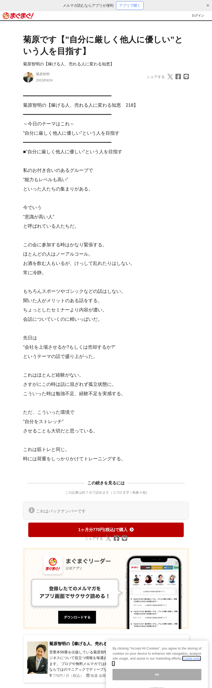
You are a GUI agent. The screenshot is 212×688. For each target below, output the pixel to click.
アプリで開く (130, 5)
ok (157, 678)
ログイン (198, 15)
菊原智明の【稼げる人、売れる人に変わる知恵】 (68, 64)
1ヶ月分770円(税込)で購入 (106, 530)
